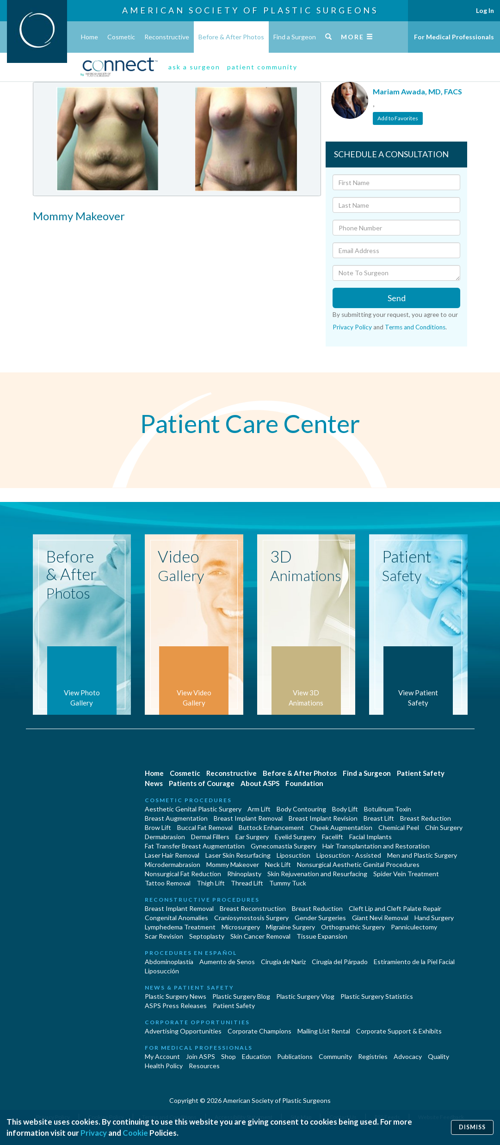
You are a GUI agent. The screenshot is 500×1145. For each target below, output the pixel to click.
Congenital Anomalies (176, 918)
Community (335, 1056)
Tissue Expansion (321, 936)
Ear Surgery (252, 837)
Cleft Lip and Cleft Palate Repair (395, 908)
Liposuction (293, 855)
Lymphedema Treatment (180, 927)
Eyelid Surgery (295, 837)
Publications (295, 1056)
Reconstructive (166, 37)
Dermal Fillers (210, 837)
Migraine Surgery (290, 927)
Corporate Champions (259, 1031)
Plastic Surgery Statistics (376, 996)
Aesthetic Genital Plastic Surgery (193, 809)
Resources (204, 1066)
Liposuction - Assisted (348, 855)
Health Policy (164, 1066)
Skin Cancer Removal (260, 936)
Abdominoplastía (169, 962)
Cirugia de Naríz (283, 962)
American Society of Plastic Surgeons (250, 10)
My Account (162, 1056)
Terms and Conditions (415, 327)
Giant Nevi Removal (380, 918)
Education (256, 1056)
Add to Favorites (397, 118)
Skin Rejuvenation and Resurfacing (317, 874)
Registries (373, 1056)
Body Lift (345, 809)
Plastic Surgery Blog (241, 996)
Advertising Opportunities (183, 1031)
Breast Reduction (425, 818)
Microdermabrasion (172, 864)
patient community (262, 67)
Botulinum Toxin (387, 809)
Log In (485, 10)
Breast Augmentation (176, 818)
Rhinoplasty (244, 874)
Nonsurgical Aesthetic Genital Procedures (358, 864)
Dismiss (472, 1127)
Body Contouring (301, 809)
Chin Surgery (444, 827)
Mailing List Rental (323, 1031)
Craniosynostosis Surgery (251, 918)
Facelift (332, 837)
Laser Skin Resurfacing (238, 855)
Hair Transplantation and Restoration (376, 846)
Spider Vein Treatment (406, 874)
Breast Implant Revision (323, 818)
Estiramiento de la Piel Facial (414, 962)
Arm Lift (259, 809)
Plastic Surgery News (175, 996)
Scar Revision (164, 936)
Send (397, 298)
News (154, 783)
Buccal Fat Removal (205, 827)
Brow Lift (158, 827)
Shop (228, 1056)
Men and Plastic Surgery (422, 855)
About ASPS (260, 783)
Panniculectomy (414, 927)
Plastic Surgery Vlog (305, 996)
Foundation (304, 783)
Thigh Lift (211, 883)
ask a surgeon (194, 67)
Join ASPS (200, 1056)
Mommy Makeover (232, 864)
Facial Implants (370, 837)
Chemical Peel (398, 827)
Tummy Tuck (287, 883)
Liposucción (162, 971)
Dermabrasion (165, 837)
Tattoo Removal (168, 883)
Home (89, 37)
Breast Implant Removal (248, 818)
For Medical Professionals (454, 37)
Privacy (93, 1133)
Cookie (135, 1133)
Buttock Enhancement (271, 827)
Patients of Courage (202, 783)
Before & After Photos (231, 37)
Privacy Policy (352, 327)
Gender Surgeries (320, 918)
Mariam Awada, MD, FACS (417, 91)
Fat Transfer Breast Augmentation (195, 846)
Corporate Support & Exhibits (399, 1031)
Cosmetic (121, 37)
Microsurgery (241, 927)
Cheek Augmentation (341, 827)
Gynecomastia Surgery (283, 846)
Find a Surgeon (294, 37)
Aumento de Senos (227, 962)
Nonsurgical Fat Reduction (183, 874)
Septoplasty (206, 936)
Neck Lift (278, 864)
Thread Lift (247, 883)
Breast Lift (379, 818)
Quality (438, 1056)
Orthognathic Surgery (353, 927)
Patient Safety (420, 773)
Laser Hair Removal (172, 855)
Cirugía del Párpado (340, 962)
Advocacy (408, 1056)
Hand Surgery (434, 918)
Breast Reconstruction (253, 908)
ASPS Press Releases (176, 1005)
